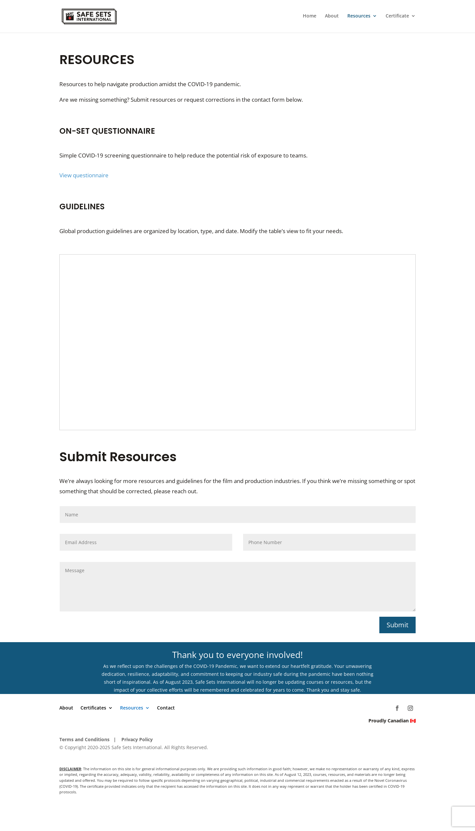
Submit (397, 624)
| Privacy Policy (133, 739)
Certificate (397, 17)
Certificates (93, 708)
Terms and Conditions (84, 739)
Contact (166, 708)
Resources (358, 17)
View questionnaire (84, 175)
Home (309, 17)
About (332, 17)
